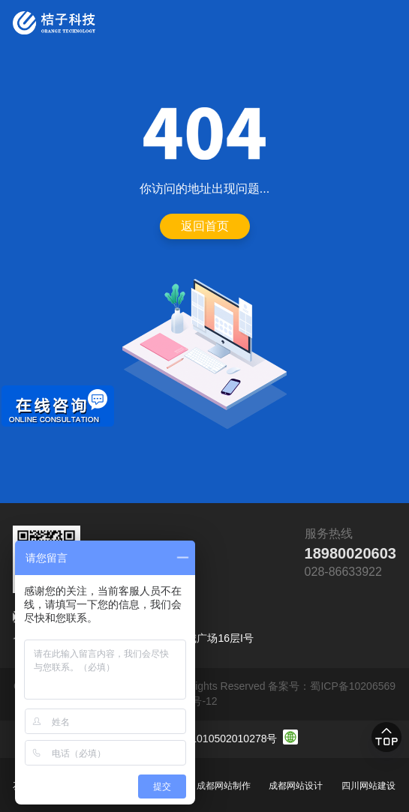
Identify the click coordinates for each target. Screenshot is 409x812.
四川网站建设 (368, 786)
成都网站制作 (224, 786)
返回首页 (205, 226)
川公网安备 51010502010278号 (204, 739)
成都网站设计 (296, 786)
